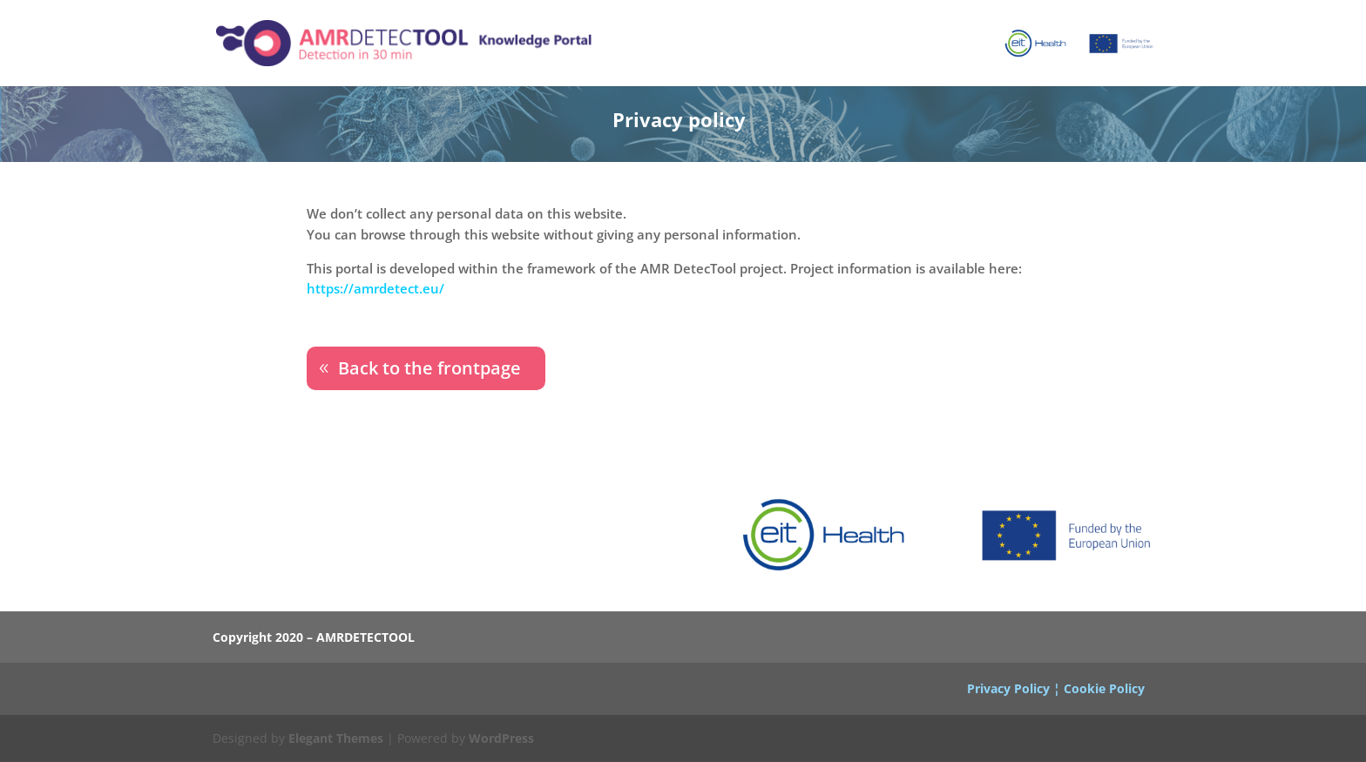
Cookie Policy (1104, 688)
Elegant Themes (335, 738)
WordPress (501, 738)
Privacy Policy (1008, 688)
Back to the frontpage (429, 368)
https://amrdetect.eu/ (375, 288)
